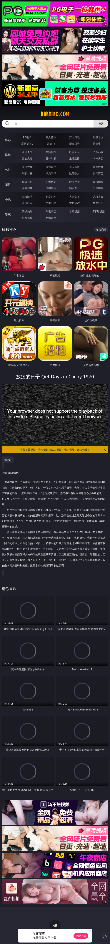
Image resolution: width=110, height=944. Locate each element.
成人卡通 (74, 167)
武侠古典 (98, 196)
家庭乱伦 (51, 196)
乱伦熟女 (74, 173)
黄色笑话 (74, 203)
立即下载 (81, 936)
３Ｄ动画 (98, 152)
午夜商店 (51, 211)
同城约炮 (27, 211)
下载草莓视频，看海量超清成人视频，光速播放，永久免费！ (63, 449)
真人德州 (51, 137)
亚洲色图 (51, 181)
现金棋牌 (74, 143)
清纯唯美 (51, 188)
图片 (8, 184)
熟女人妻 (27, 158)
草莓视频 (74, 211)
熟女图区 (74, 188)
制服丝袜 (27, 173)
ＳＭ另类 (98, 158)
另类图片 (98, 188)
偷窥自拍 (27, 181)
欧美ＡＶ (74, 152)
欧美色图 (74, 181)
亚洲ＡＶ (27, 152)
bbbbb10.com (55, 114)
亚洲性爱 (27, 167)
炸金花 (51, 143)
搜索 (101, 123)
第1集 (7, 460)
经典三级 (51, 173)
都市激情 (27, 196)
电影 (8, 170)
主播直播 (74, 158)
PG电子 (27, 137)
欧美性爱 (98, 167)
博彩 (8, 140)
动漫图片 (98, 181)
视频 (8, 155)
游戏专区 (98, 137)
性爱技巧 (98, 203)
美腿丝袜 (27, 188)
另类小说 (51, 203)
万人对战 (74, 137)
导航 (8, 214)
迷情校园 (27, 203)
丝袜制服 (51, 158)
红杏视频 (27, 217)
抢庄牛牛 (98, 143)
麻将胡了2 (27, 143)
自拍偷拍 (51, 152)
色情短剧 (51, 217)
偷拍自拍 (51, 167)
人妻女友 (74, 196)
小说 (8, 199)
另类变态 (98, 173)
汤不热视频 (98, 211)
